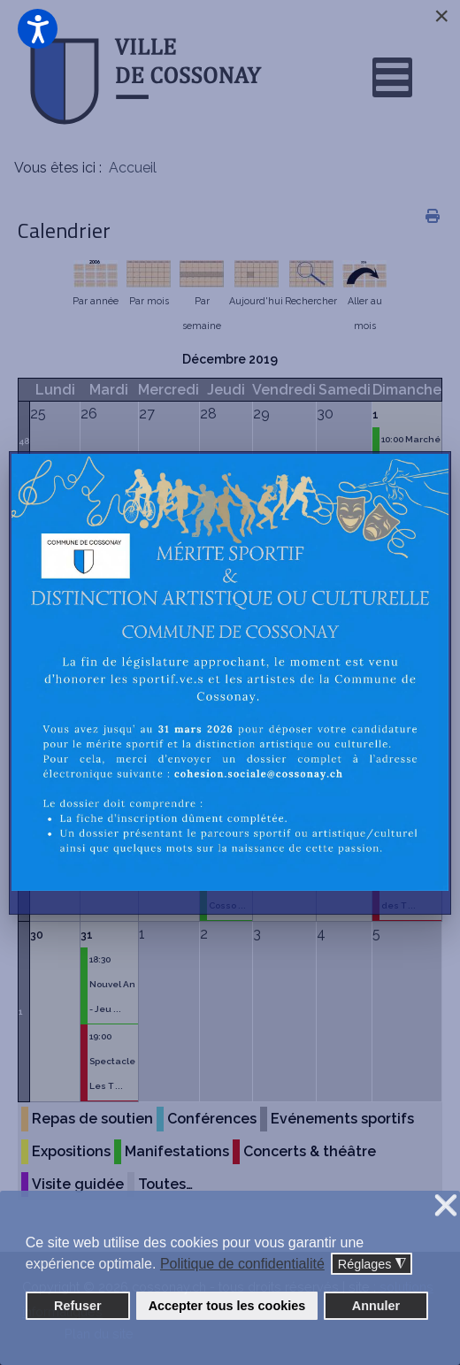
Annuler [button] (376, 1306)
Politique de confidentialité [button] (242, 1263)
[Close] (441, 16)
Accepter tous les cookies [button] (227, 1306)
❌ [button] (445, 1206)
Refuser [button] (78, 1306)
